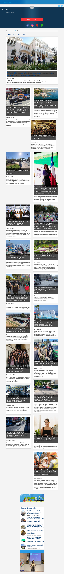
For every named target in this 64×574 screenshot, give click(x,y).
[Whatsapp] (59, 6)
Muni (6, 2)
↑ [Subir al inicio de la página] (33, 7)
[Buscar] (62, 6)
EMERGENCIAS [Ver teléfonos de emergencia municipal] (32, 19)
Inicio (15, 30)
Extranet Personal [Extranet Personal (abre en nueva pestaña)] (9, 12)
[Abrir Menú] (2, 2)
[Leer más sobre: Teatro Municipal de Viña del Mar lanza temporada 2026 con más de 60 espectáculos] (33, 533)
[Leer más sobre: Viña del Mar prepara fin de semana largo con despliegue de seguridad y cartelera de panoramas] (33, 513)
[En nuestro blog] (32, 555)
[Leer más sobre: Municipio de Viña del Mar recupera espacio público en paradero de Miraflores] (33, 546)
